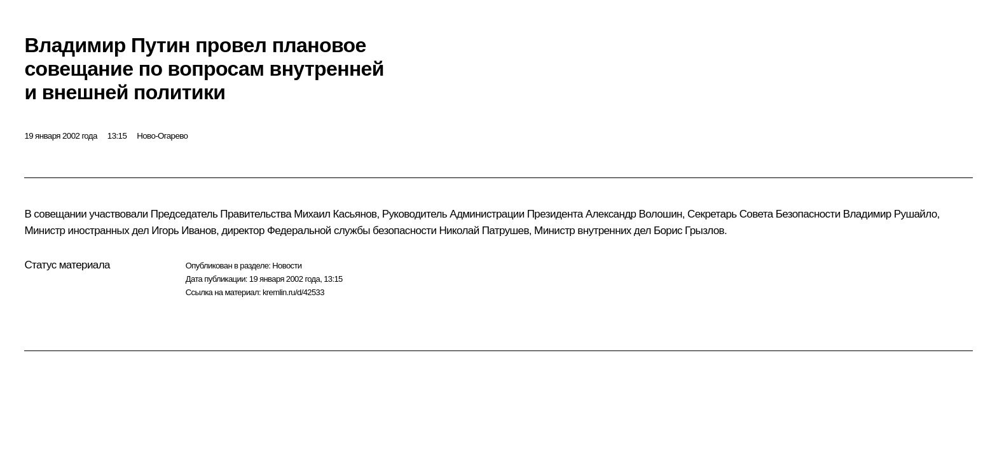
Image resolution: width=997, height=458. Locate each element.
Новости (286, 265)
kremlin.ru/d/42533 (293, 292)
